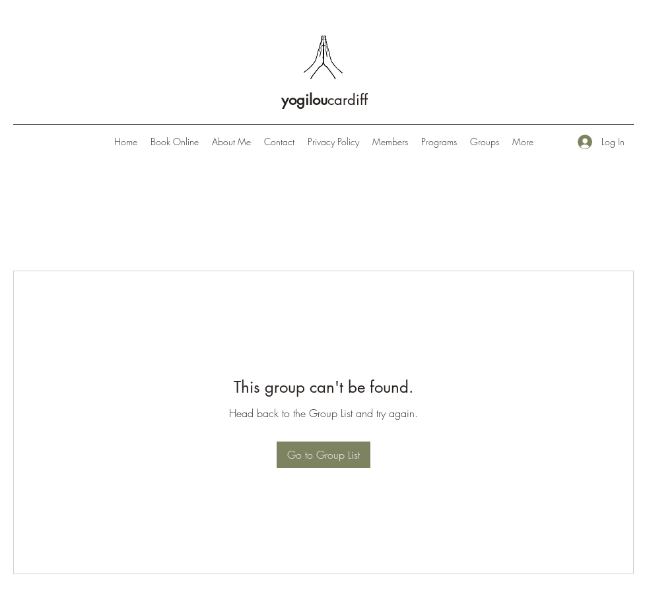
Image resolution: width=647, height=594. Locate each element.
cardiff (324, 99)
